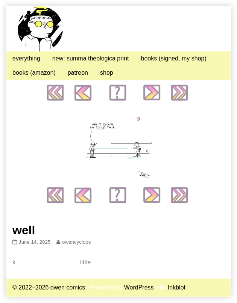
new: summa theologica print (90, 58)
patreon (78, 72)
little (85, 262)
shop (106, 72)
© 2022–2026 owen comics (48, 287)
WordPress (139, 287)
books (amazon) (34, 72)
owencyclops (76, 242)
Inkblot (176, 287)
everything (26, 58)
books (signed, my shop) (173, 58)
